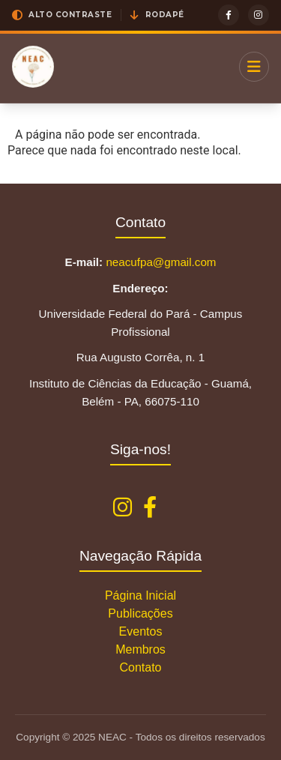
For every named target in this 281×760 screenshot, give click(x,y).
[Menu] (254, 67)
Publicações (140, 613)
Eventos (141, 631)
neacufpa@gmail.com (161, 262)
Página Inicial (140, 595)
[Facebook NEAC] (150, 508)
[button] (62, 15)
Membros (140, 649)
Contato (140, 667)
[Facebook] (228, 14)
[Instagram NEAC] (122, 508)
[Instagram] (258, 14)
